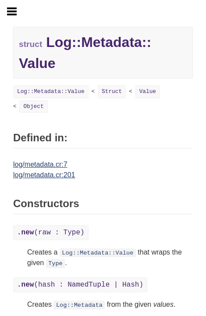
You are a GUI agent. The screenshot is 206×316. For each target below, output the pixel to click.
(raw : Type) (51, 233)
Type (55, 263)
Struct (112, 91)
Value (147, 91)
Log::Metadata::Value (51, 91)
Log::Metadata (79, 305)
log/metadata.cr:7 (40, 164)
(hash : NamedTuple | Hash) (80, 285)
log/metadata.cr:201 (44, 175)
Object (33, 106)
